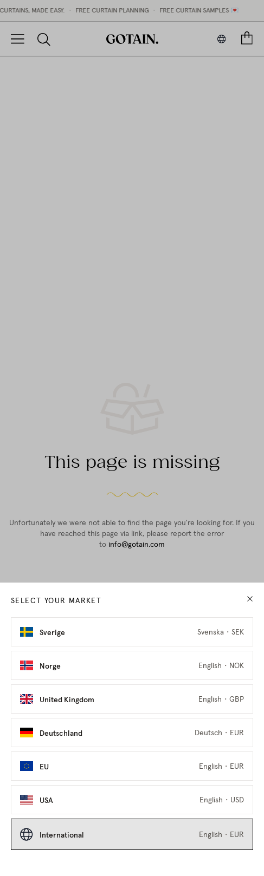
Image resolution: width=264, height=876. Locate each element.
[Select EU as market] (132, 766)
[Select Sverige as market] (132, 631)
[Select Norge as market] (132, 665)
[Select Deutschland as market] (132, 732)
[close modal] (250, 599)
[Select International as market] (132, 834)
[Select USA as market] (132, 799)
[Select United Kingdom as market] (132, 699)
